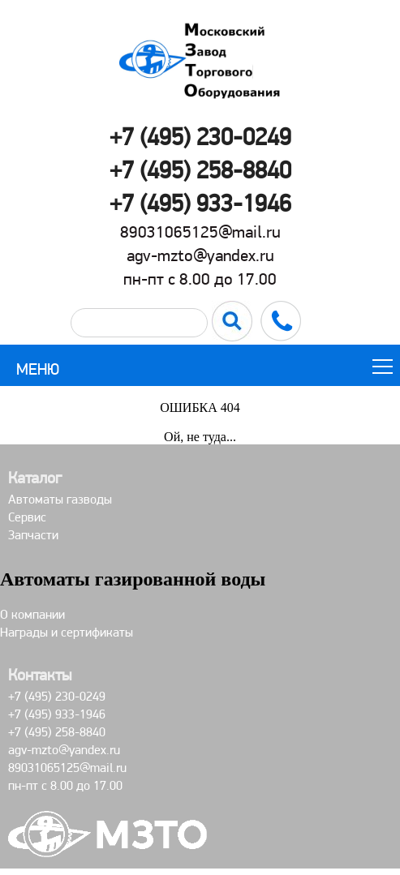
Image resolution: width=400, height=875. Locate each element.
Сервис (27, 517)
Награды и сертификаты (66, 632)
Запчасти (33, 535)
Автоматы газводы (60, 499)
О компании (32, 614)
